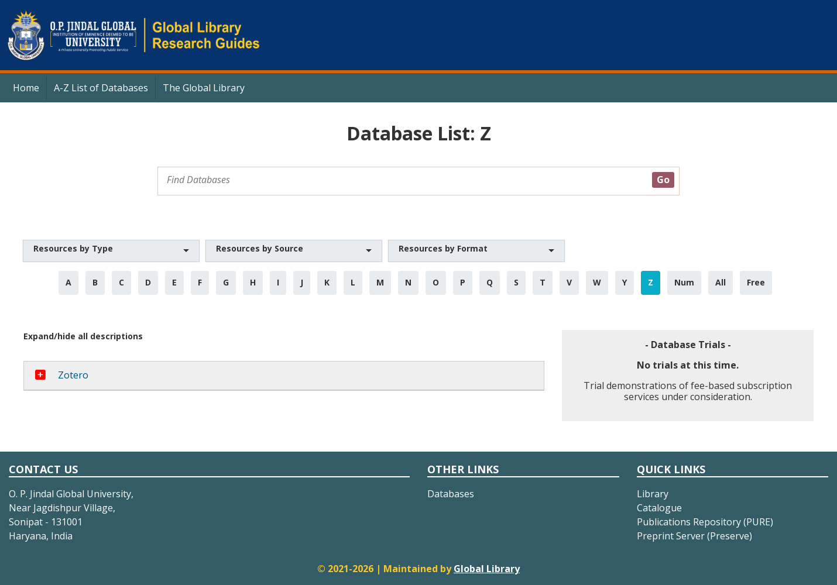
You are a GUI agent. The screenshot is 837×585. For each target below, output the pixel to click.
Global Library (487, 568)
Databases (450, 493)
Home (26, 87)
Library (652, 493)
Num (684, 282)
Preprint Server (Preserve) (694, 535)
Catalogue (659, 507)
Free (756, 282)
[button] (111, 250)
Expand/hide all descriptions (83, 336)
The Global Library (204, 87)
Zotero (73, 375)
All (720, 282)
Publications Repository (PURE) (705, 521)
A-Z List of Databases (101, 87)
